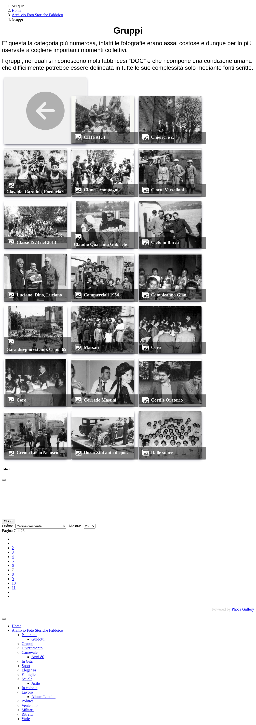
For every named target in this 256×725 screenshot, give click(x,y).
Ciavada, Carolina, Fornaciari (35, 191)
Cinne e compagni (101, 189)
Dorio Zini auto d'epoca (107, 452)
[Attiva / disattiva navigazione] (4, 619)
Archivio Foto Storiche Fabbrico (37, 630)
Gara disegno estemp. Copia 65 (36, 349)
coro (156, 347)
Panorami (29, 635)
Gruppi (27, 643)
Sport (26, 666)
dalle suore (162, 452)
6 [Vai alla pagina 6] (13, 565)
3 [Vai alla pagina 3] (13, 552)
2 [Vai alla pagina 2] (13, 548)
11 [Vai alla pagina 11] (13, 588)
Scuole (27, 679)
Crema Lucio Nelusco (37, 452)
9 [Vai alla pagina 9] (13, 579)
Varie (26, 719)
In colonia (29, 688)
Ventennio (30, 705)
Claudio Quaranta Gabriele (100, 244)
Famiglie (29, 674)
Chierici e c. (162, 137)
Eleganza (29, 670)
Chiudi (8, 521)
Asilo (35, 683)
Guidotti (37, 639)
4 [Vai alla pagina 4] (13, 557)
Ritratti (27, 714)
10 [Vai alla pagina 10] (14, 583)
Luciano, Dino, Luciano (39, 295)
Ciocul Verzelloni (167, 189)
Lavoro (27, 692)
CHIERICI (95, 137)
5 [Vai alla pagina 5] (13, 561)
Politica (28, 701)
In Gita (27, 661)
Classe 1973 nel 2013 (36, 242)
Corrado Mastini (100, 400)
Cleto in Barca (165, 242)
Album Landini (43, 697)
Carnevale (30, 652)
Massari (91, 347)
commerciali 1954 (101, 295)
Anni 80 (37, 657)
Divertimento (32, 648)
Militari (28, 710)
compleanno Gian (169, 295)
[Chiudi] (4, 480)
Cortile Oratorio (167, 400)
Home (16, 626)
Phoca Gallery (243, 609)
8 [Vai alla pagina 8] (13, 574)
